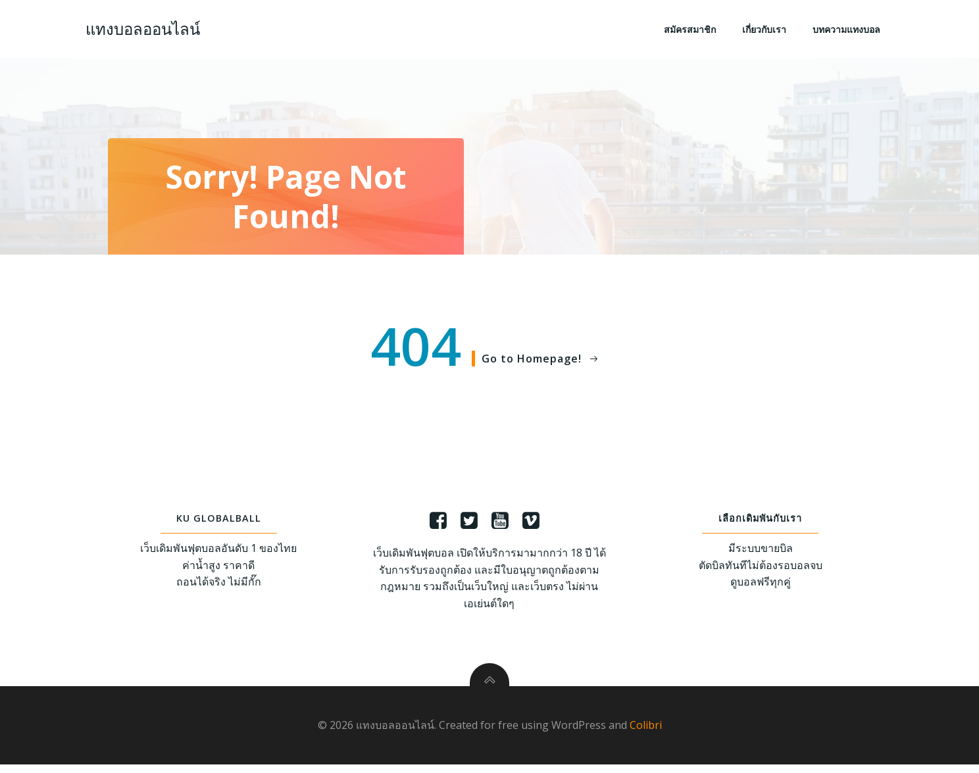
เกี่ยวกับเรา (765, 30)
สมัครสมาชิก (691, 30)
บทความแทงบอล (848, 30)
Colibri (646, 733)
